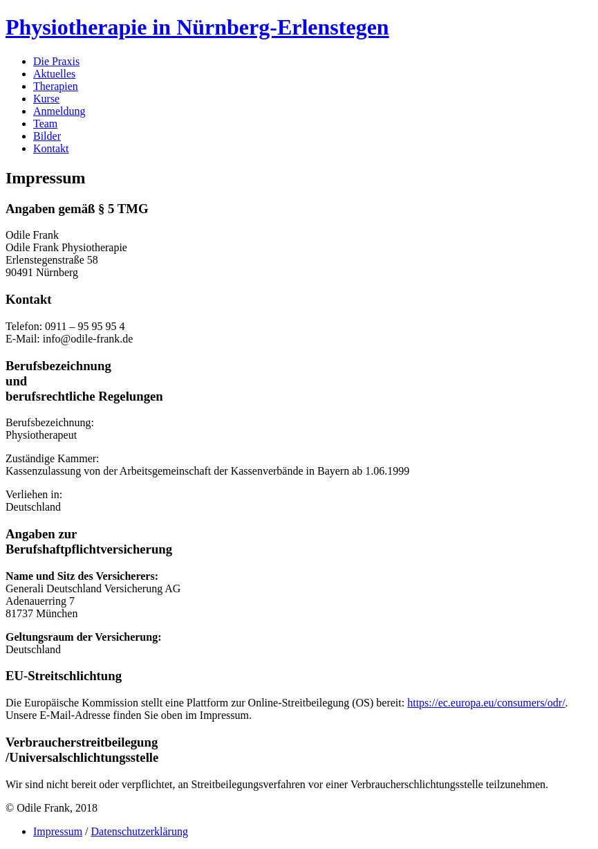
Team (45, 123)
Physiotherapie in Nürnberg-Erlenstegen (197, 27)
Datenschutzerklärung (139, 831)
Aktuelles (54, 74)
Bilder (47, 136)
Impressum (57, 831)
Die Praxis (56, 61)
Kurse (46, 98)
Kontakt (51, 148)
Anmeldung (59, 111)
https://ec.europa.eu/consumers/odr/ (486, 703)
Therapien (55, 86)
